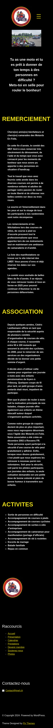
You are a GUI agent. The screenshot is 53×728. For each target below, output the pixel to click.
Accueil (11, 633)
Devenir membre (16, 647)
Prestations (13, 644)
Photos (11, 654)
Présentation (14, 637)
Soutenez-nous (15, 650)
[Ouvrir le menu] (38, 16)
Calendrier (13, 640)
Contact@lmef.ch (14, 690)
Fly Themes (29, 723)
